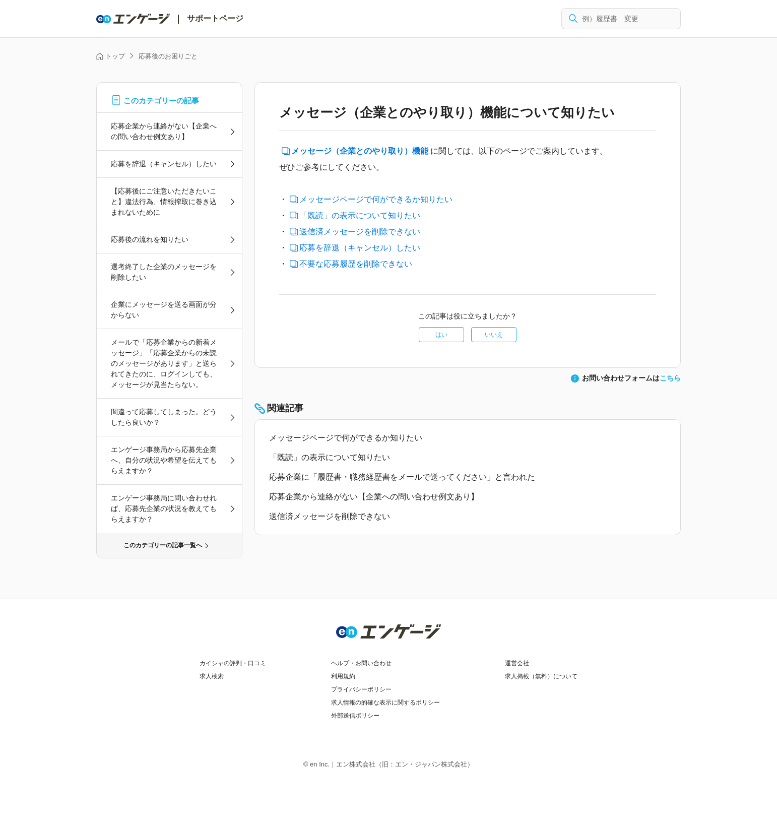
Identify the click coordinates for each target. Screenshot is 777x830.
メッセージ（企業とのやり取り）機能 (359, 151)
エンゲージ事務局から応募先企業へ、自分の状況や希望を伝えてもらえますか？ (164, 460)
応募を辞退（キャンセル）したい (164, 164)
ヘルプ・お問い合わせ (361, 663)
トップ (115, 56)
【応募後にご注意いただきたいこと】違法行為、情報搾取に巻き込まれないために (164, 201)
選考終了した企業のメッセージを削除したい (164, 272)
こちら (670, 378)
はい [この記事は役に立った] (441, 334)
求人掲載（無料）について (541, 676)
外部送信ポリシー (355, 715)
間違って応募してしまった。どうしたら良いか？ (164, 417)
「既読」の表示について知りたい (359, 215)
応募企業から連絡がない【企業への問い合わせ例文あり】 (164, 131)
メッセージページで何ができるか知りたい (375, 199)
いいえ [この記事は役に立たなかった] (494, 334)
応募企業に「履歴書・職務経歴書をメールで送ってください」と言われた (402, 477)
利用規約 (343, 676)
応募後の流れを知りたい (149, 239)
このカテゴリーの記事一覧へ (162, 545)
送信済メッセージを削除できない (359, 231)
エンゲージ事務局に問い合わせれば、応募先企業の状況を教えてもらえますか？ (164, 508)
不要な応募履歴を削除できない (355, 264)
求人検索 (212, 676)
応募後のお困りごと (168, 56)
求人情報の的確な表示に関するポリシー (385, 702)
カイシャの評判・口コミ (233, 663)
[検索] (621, 19)
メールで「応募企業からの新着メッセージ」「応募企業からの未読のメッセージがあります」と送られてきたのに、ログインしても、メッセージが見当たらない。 (164, 363)
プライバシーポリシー (361, 689)
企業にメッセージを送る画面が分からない (164, 309)
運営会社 (517, 663)
